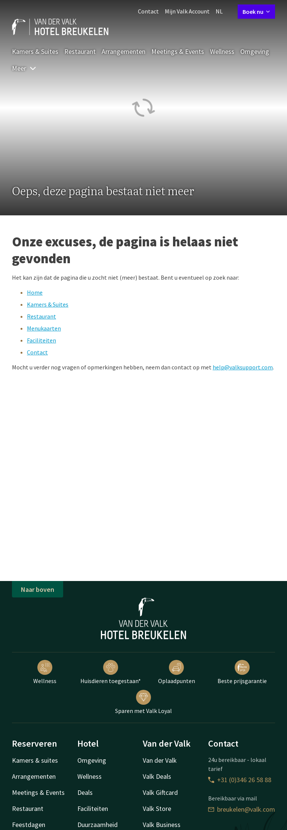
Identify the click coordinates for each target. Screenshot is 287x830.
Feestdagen (28, 824)
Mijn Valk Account (187, 11)
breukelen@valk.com (241, 809)
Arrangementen (123, 51)
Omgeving (254, 51)
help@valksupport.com (243, 367)
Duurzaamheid (97, 824)
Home (35, 292)
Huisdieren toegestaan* (110, 672)
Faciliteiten (41, 340)
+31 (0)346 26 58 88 (239, 779)
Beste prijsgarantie (242, 672)
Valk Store (157, 808)
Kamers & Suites (35, 51)
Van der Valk (160, 760)
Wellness (222, 51)
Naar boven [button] (37, 589)
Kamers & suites (35, 760)
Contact (148, 11)
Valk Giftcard (160, 792)
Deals (85, 792)
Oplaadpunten (176, 672)
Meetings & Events (177, 51)
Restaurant (80, 51)
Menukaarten (44, 328)
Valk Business (161, 824)
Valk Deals (157, 776)
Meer (24, 68)
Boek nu (256, 11)
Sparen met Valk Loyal (143, 702)
